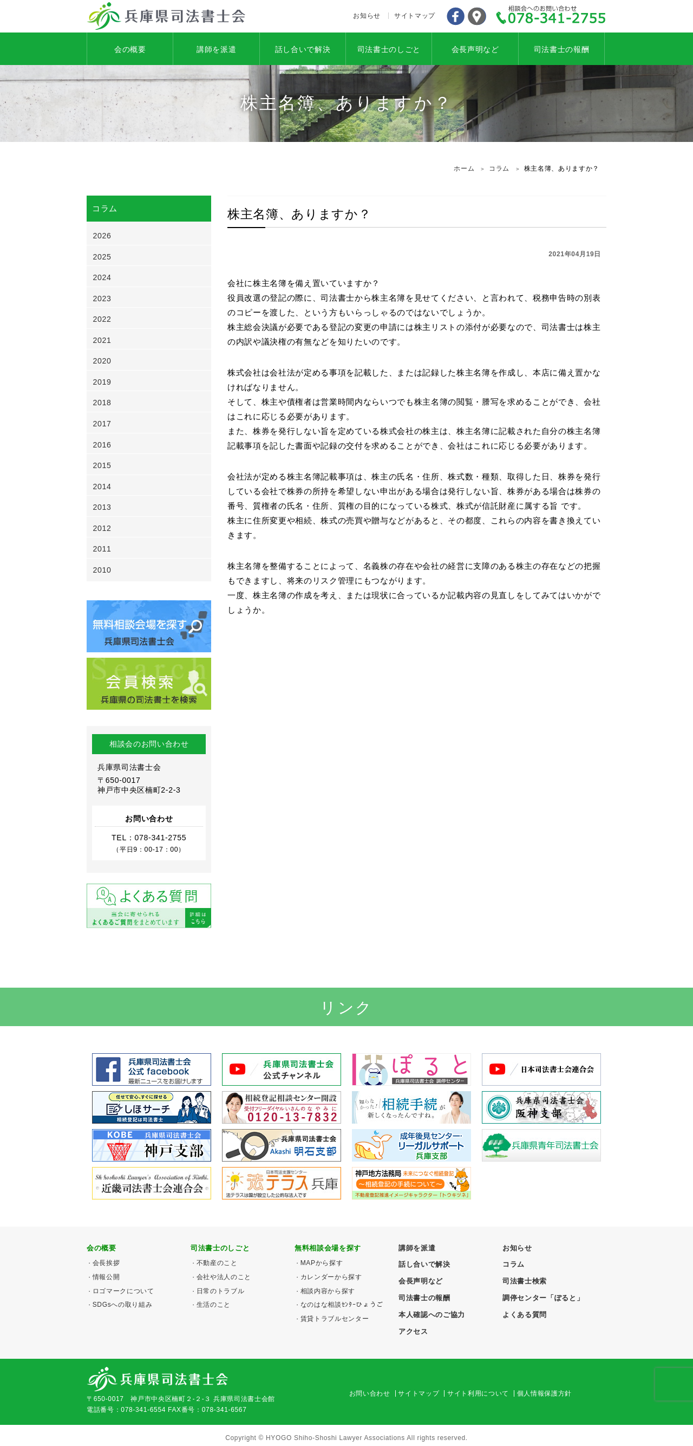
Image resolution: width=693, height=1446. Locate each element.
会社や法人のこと (224, 1277)
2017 (102, 423)
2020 (102, 360)
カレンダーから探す (331, 1277)
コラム (513, 1264)
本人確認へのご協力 (431, 1315)
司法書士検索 (524, 1281)
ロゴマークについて (123, 1291)
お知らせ (367, 16)
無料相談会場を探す (328, 1248)
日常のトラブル (221, 1291)
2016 (102, 444)
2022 (102, 319)
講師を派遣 (216, 49)
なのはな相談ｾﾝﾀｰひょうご (341, 1304)
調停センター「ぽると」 (543, 1298)
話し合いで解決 (303, 49)
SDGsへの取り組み (123, 1304)
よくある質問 (524, 1315)
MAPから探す (321, 1263)
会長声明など (475, 49)
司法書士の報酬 (562, 49)
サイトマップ (414, 16)
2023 (102, 298)
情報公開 (106, 1277)
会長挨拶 (106, 1263)
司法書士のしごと (389, 49)
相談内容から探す (327, 1291)
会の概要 (130, 49)
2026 (102, 235)
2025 (102, 256)
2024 (102, 277)
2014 (102, 486)
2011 (102, 548)
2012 (102, 528)
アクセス (477, 16)
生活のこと (214, 1304)
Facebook (455, 16)
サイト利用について (478, 1393)
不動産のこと (217, 1263)
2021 (102, 340)
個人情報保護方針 (544, 1393)
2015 (102, 465)
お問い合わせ (369, 1393)
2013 (102, 507)
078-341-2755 (551, 16)
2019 (102, 382)
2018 (102, 402)
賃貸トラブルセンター (334, 1318)
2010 (102, 570)
